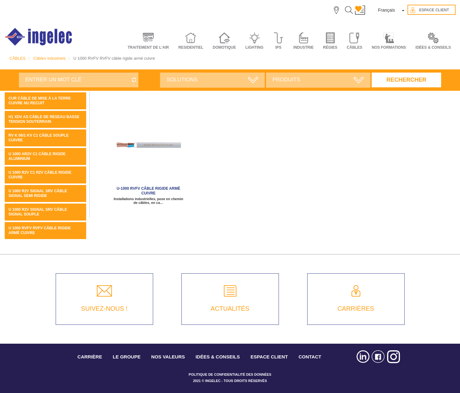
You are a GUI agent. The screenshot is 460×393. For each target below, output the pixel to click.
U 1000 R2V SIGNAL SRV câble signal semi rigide (37, 193)
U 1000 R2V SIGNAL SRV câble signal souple (37, 211)
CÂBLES (17, 58)
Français (386, 10)
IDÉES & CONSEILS (433, 47)
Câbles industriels (49, 58)
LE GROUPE (127, 356)
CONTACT (309, 356)
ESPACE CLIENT (269, 356)
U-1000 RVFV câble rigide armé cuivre (148, 190)
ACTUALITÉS (230, 308)
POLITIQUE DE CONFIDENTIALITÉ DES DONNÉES (230, 374)
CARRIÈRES (355, 308)
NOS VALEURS (168, 356)
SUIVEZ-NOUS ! (104, 308)
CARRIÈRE (89, 356)
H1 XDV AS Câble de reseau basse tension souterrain (44, 119)
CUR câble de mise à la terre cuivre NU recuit (39, 100)
